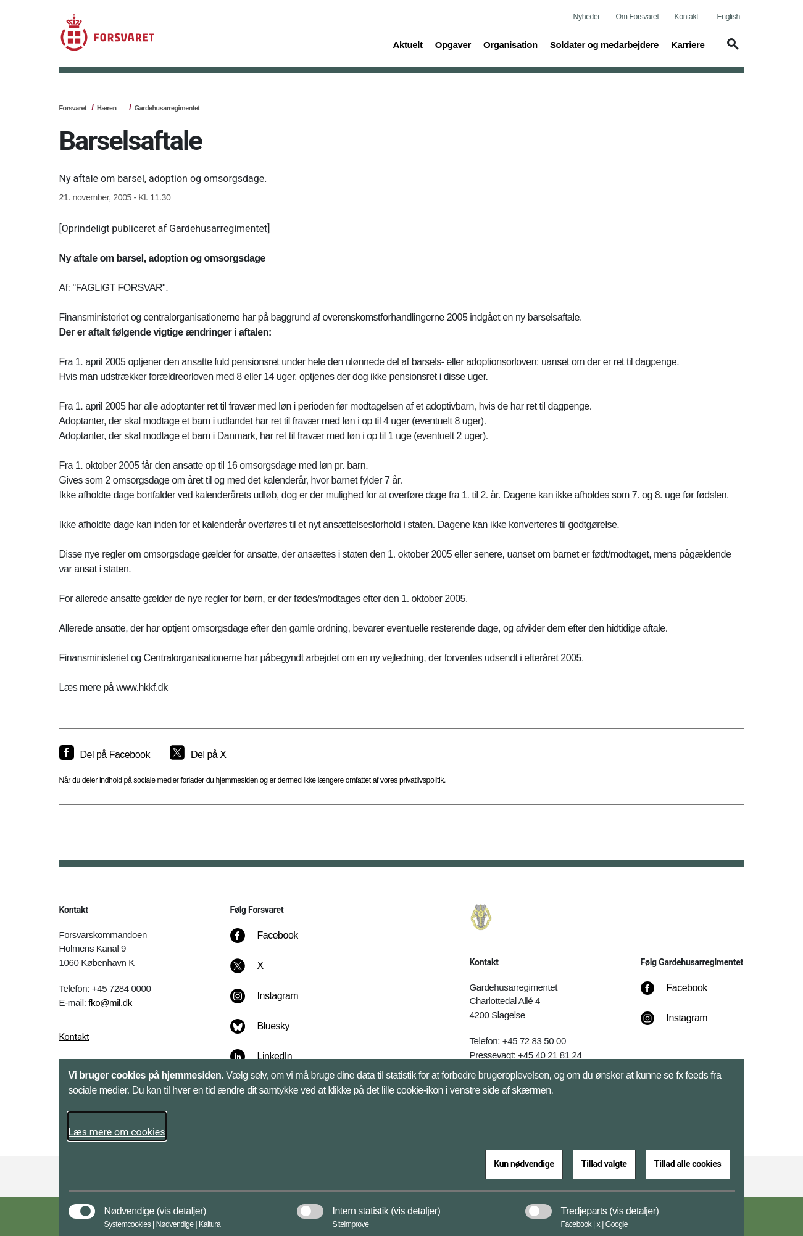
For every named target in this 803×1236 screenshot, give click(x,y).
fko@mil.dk (110, 1002)
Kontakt (687, 16)
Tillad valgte (604, 1164)
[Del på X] (198, 754)
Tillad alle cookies (688, 1164)
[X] (261, 972)
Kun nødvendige (524, 1164)
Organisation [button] (510, 44)
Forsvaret (73, 108)
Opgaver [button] (453, 44)
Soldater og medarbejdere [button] (604, 44)
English (728, 16)
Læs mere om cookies (117, 1132)
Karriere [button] (688, 44)
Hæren (107, 108)
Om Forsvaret (637, 16)
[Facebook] (273, 941)
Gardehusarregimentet (167, 108)
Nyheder (586, 16)
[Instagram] (273, 1002)
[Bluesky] (269, 1032)
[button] (730, 50)
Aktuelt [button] (407, 44)
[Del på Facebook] (104, 754)
